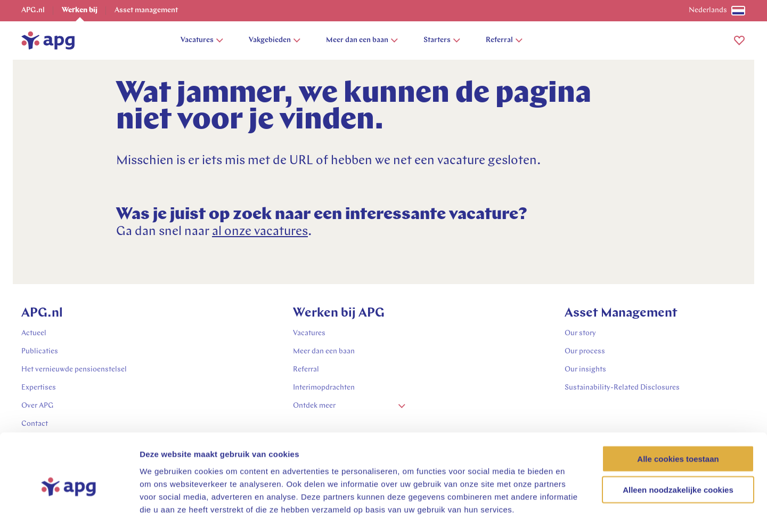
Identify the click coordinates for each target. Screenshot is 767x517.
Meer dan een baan (362, 40)
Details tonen (575, 495)
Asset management (146, 10)
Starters (441, 40)
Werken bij (79, 10)
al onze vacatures (260, 231)
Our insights (585, 370)
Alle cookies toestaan (678, 402)
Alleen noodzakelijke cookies (678, 433)
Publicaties (39, 352)
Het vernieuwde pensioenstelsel (74, 370)
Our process (585, 352)
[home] (48, 40)
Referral (504, 40)
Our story (580, 333)
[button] (739, 40)
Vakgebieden (274, 40)
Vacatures (202, 40)
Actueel (33, 333)
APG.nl (33, 10)
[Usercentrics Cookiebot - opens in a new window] (69, 496)
